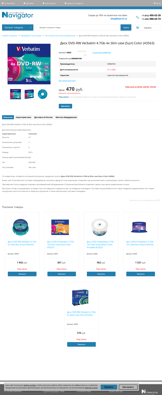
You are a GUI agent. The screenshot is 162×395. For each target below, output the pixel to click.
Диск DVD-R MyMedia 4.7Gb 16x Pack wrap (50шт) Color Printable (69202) (100, 244)
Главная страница (9, 35)
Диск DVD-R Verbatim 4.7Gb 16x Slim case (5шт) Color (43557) (60, 244)
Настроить (128, 387)
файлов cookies (91, 387)
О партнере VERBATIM (101, 52)
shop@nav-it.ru (119, 18)
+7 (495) (151, 19)
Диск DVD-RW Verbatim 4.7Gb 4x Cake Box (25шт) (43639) (22, 243)
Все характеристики (67, 80)
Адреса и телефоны (75, 3)
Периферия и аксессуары (30, 35)
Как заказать (50, 3)
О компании (9, 3)
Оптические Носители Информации (60, 35)
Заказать (65, 106)
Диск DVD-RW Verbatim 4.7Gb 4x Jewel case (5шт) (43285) (81, 313)
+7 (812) (151, 15)
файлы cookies (30, 385)
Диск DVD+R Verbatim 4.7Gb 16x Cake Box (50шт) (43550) (139, 243)
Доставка (30, 3)
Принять (108, 387)
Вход (158, 3)
